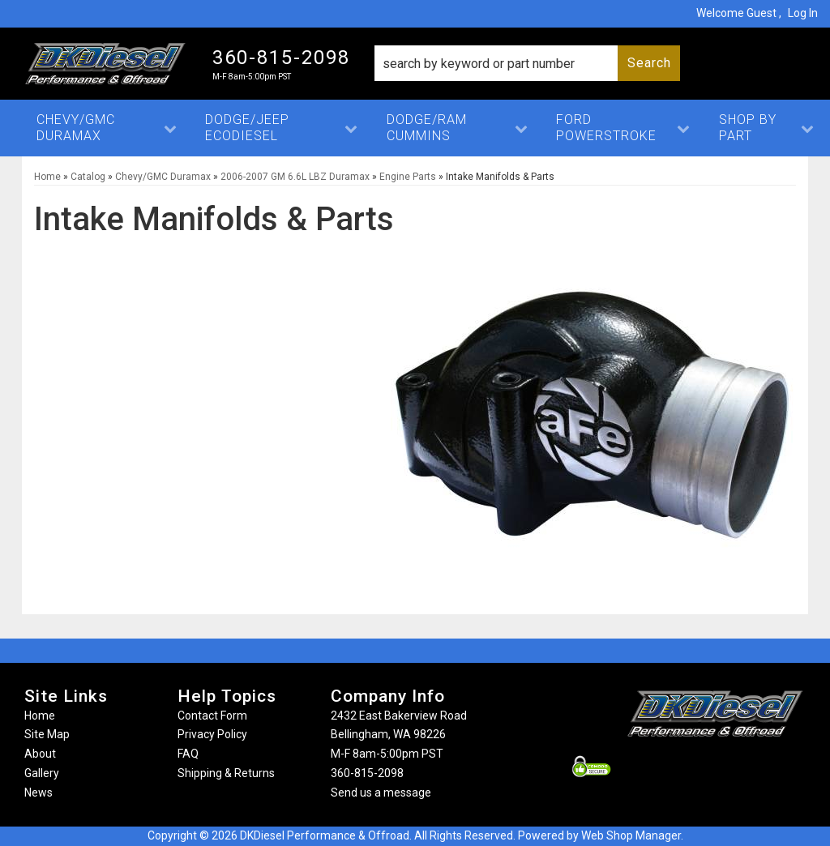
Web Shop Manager (631, 835)
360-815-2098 (367, 773)
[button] (527, 63)
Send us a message (381, 792)
